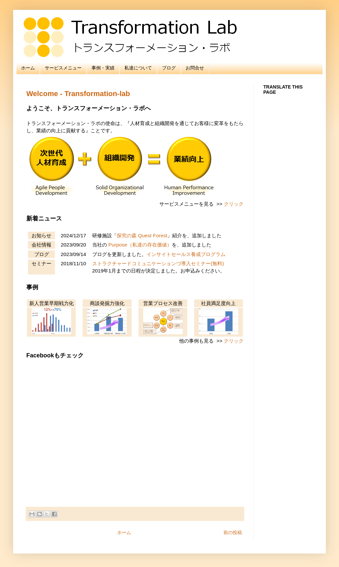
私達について (138, 67)
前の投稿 (232, 532)
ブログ (169, 67)
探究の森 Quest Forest (142, 235)
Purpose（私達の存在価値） (139, 244)
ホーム (28, 67)
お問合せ (195, 67)
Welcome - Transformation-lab (78, 94)
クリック (234, 204)
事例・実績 (103, 67)
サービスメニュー (63, 67)
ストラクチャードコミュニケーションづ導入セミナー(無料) (158, 263)
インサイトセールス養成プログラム (185, 254)
